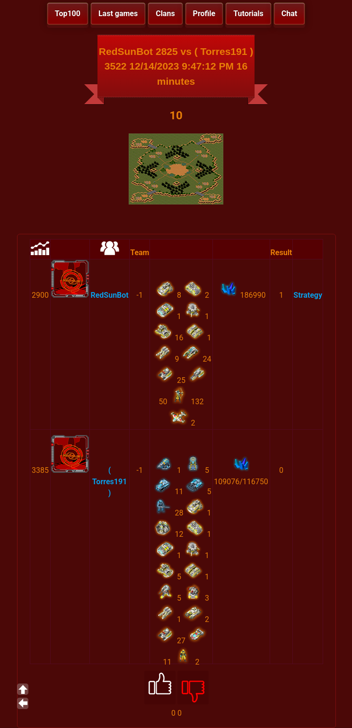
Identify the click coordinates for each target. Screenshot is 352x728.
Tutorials (248, 13)
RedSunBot (109, 295)
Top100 (67, 13)
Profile (204, 13)
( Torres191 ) (109, 481)
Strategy (307, 295)
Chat (289, 13)
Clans (165, 13)
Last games (118, 13)
